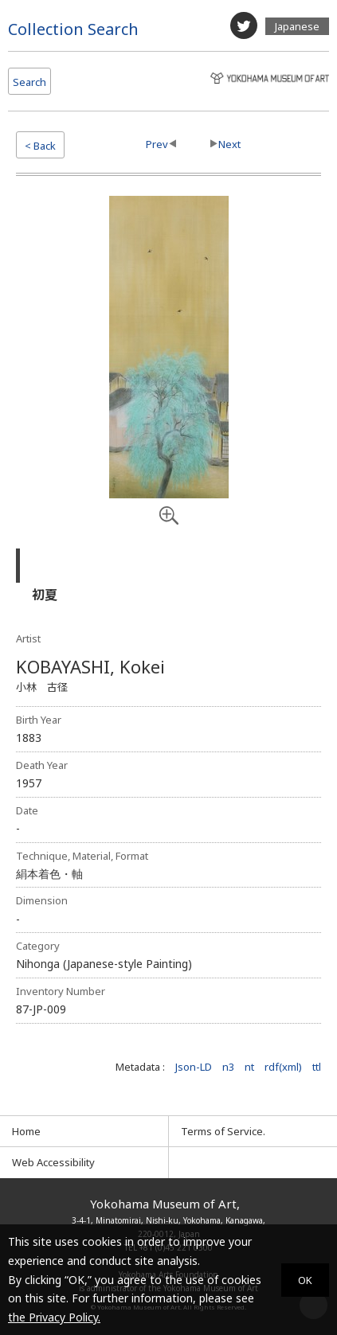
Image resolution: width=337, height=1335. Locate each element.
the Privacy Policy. (54, 1317)
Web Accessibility (53, 1162)
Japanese (297, 26)
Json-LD (193, 1067)
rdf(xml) (283, 1067)
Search (29, 82)
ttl (316, 1067)
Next (229, 144)
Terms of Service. (223, 1131)
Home (26, 1131)
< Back (40, 146)
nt (249, 1067)
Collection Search (73, 29)
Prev (157, 144)
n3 (228, 1067)
